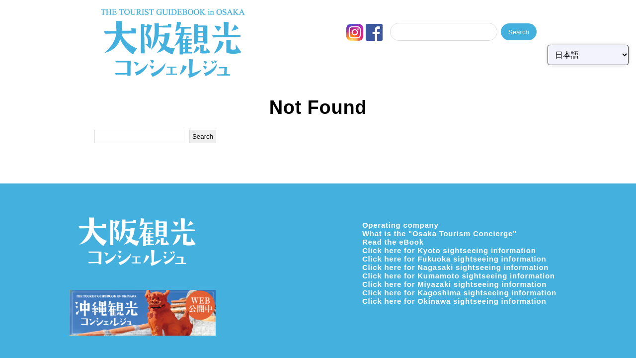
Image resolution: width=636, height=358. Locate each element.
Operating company (400, 225)
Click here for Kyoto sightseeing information (449, 250)
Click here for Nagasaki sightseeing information (455, 267)
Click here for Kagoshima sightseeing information (459, 292)
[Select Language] (588, 55)
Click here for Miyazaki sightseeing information (454, 284)
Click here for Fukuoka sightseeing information (454, 259)
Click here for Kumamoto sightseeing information (458, 275)
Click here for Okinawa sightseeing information (454, 301)
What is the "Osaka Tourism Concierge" (439, 233)
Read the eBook (393, 242)
